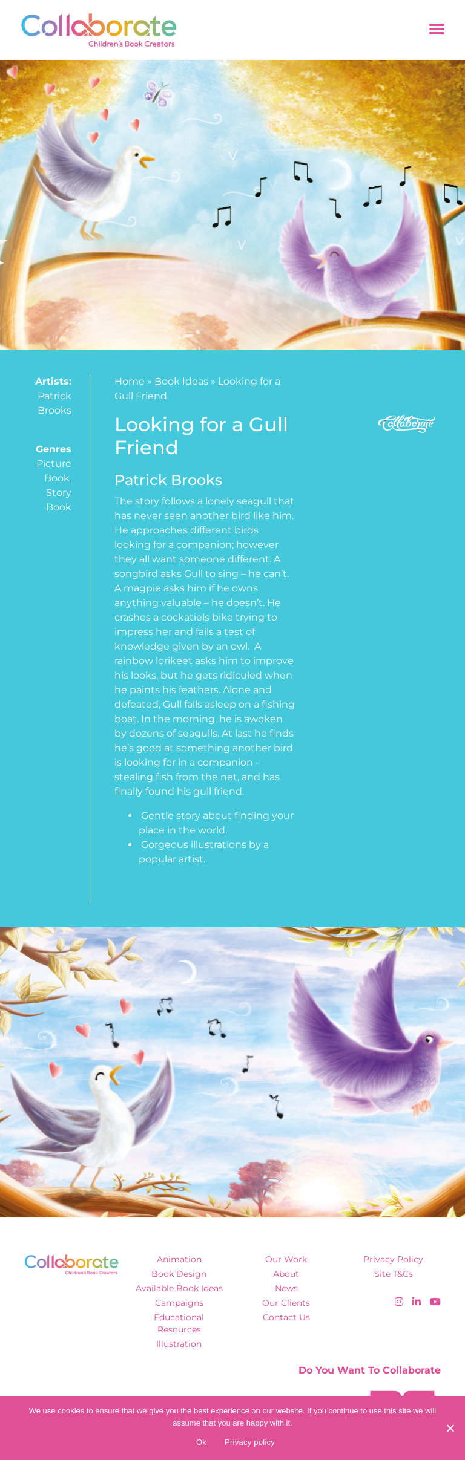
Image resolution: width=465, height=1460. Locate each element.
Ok (201, 1442)
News (286, 1288)
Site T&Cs (393, 1273)
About (286, 1273)
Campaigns (179, 1302)
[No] (450, 1428)
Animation (179, 1259)
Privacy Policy (393, 1259)
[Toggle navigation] (436, 30)
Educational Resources (179, 1323)
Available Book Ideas (179, 1288)
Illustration (179, 1343)
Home (129, 381)
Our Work (286, 1259)
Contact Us (286, 1317)
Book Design (178, 1273)
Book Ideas (181, 381)
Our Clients (286, 1302)
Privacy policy (250, 1442)
